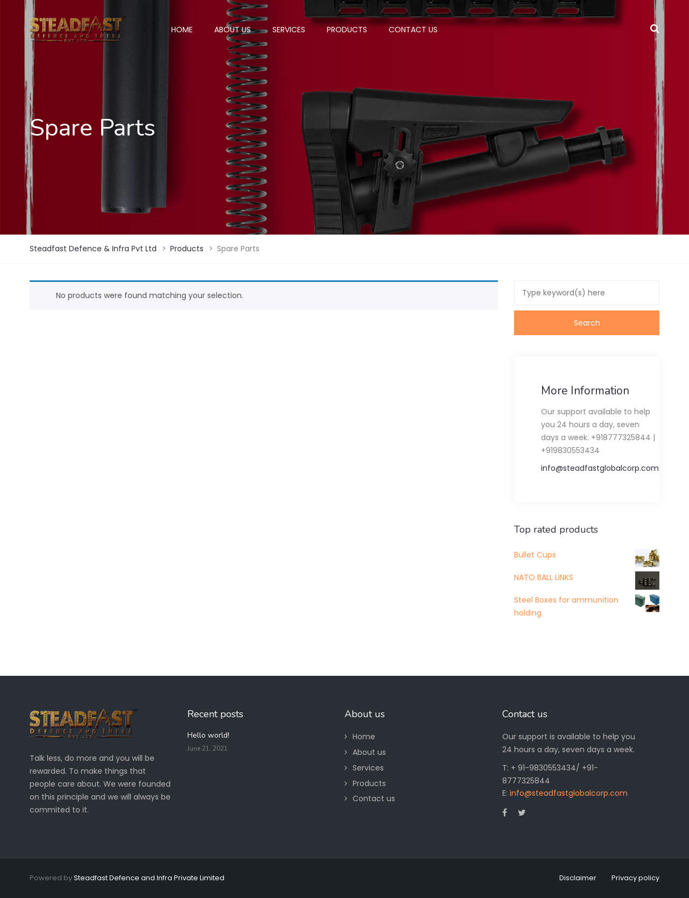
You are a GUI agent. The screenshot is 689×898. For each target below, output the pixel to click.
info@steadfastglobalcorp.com (600, 468)
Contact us (374, 798)
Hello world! (208, 735)
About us (369, 752)
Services (368, 767)
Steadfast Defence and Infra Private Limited (149, 878)
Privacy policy (635, 878)
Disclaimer (577, 878)
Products (369, 783)
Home (364, 736)
